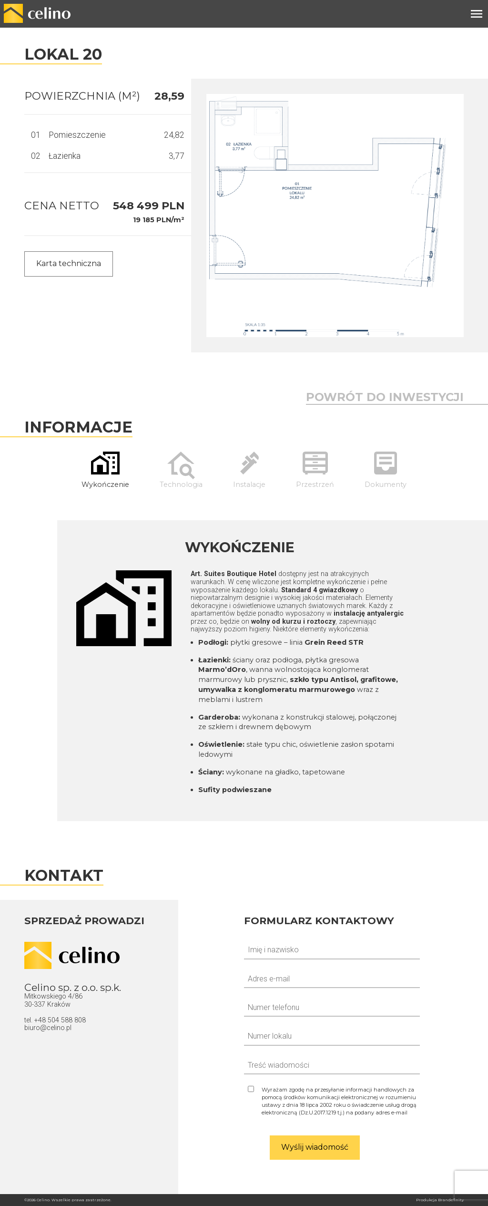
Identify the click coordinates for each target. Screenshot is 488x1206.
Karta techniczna (68, 263)
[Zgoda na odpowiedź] (332, 1101)
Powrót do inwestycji (385, 397)
